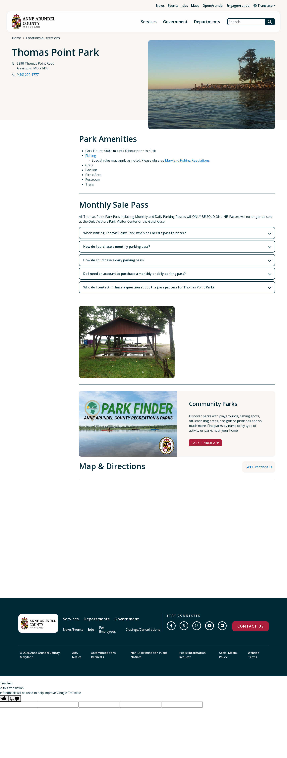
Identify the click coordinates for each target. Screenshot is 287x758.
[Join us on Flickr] (222, 625)
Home (16, 38)
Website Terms (253, 655)
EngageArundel (238, 5)
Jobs (185, 5)
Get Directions (257, 467)
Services (149, 22)
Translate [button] (263, 5)
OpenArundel (212, 5)
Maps (195, 5)
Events (173, 5)
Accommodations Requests (103, 655)
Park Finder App (205, 443)
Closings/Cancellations (143, 629)
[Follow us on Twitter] (184, 625)
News (160, 5)
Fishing (90, 155)
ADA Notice (76, 655)
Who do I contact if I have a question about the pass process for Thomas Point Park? (148, 287)
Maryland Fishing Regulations (187, 160)
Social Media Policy (228, 655)
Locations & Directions (43, 38)
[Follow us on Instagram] (196, 625)
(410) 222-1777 (28, 75)
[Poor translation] (14, 698)
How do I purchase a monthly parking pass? (116, 246)
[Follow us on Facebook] (171, 625)
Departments (207, 22)
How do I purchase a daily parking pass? (113, 260)
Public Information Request (192, 655)
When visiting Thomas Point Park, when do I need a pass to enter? (134, 233)
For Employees (107, 629)
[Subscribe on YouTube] (209, 625)
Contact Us (250, 626)
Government (175, 22)
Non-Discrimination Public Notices (149, 655)
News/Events (73, 629)
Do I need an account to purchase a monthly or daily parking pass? (134, 273)
